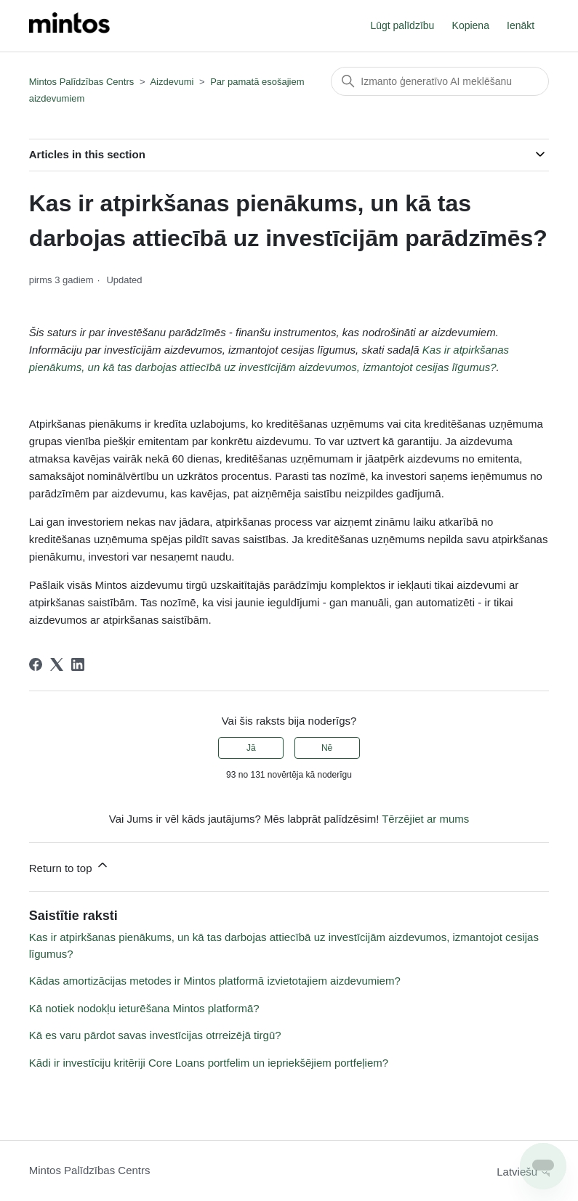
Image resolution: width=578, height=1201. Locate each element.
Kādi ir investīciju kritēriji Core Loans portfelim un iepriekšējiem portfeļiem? (208, 1063)
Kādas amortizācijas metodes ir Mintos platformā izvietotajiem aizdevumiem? (215, 980)
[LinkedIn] (77, 664)
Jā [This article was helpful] (251, 748)
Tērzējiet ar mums (425, 819)
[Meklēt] (440, 81)
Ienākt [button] (520, 25)
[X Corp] (56, 664)
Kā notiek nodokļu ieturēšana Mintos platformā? (144, 1008)
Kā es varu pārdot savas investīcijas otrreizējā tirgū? (155, 1035)
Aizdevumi (171, 81)
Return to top (69, 866)
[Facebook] (35, 664)
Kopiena (470, 25)
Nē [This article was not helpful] (326, 748)
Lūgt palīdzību (402, 25)
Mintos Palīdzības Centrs (82, 81)
